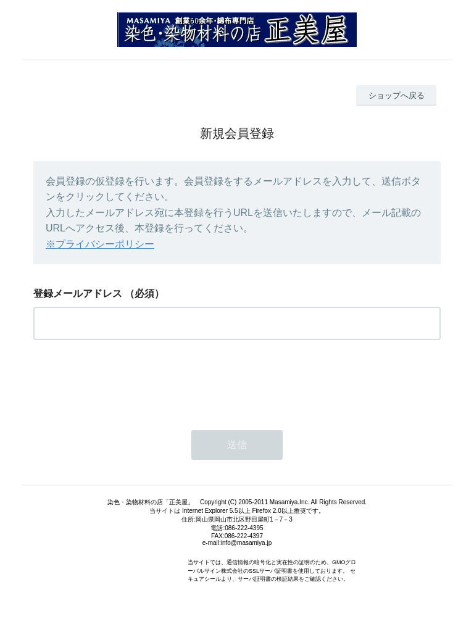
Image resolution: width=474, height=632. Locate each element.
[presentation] (127, 381)
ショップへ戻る (396, 95)
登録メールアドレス (77, 293)
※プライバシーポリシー (100, 244)
